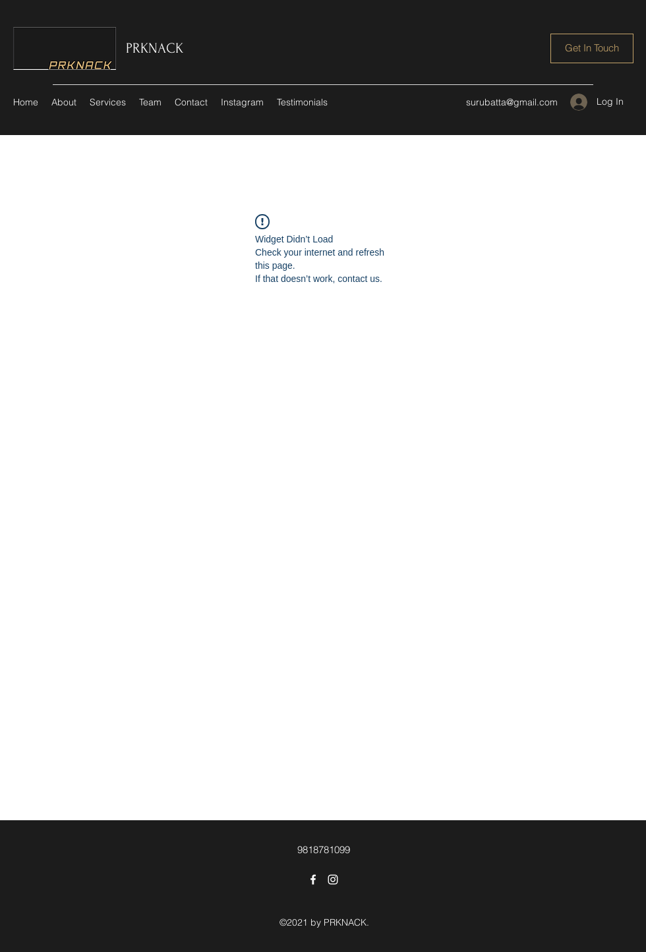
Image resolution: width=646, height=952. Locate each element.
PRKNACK (154, 48)
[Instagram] (332, 879)
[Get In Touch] (591, 48)
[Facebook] (313, 879)
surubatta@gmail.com (512, 102)
